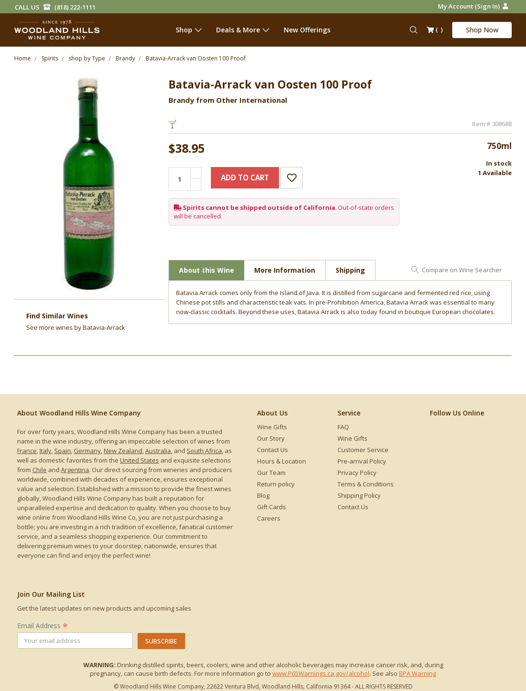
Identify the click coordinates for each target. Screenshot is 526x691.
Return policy (276, 484)
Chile (39, 469)
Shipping (350, 270)
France (27, 450)
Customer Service (362, 449)
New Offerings (307, 29)
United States (139, 460)
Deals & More (242, 29)
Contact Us (272, 449)
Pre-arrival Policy (361, 461)
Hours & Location (281, 461)
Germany (87, 450)
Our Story (271, 438)
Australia (158, 450)
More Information (284, 270)
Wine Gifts (272, 427)
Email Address (42, 625)
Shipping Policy (359, 495)
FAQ (343, 427)
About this (206, 270)
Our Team (271, 472)
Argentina (75, 469)
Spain (62, 450)
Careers (268, 518)
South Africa (204, 450)
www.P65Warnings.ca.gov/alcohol (320, 673)
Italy (45, 450)
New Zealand (123, 450)
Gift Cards (271, 507)
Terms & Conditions (365, 484)
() (435, 30)
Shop (189, 29)
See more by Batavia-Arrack (75, 327)
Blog (263, 495)
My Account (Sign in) (473, 6)
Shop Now (482, 29)
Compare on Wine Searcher (462, 270)
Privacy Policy (357, 472)
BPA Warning (417, 673)
